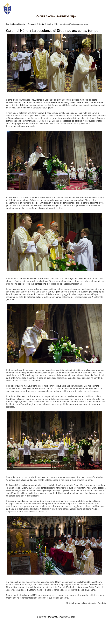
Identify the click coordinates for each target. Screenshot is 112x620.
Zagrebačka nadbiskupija (56, 16)
